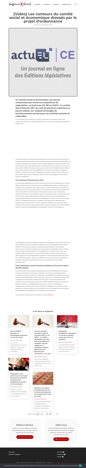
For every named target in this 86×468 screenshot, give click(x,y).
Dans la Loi (37, 25)
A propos (12, 452)
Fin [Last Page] (57, 414)
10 (47, 414)
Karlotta (55, 462)
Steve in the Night (64, 462)
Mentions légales (14, 454)
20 (50, 414)
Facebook (60, 454)
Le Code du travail (46, 25)
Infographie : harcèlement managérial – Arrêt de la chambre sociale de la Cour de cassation (67, 335)
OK (80, 465)
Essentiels (56, 4)
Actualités (37, 4)
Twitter (59, 457)
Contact (59, 452)
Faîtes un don (62, 439)
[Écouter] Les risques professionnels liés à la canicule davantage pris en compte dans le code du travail (42, 392)
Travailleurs (46, 4)
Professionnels (66, 4)
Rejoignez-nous (26, 437)
